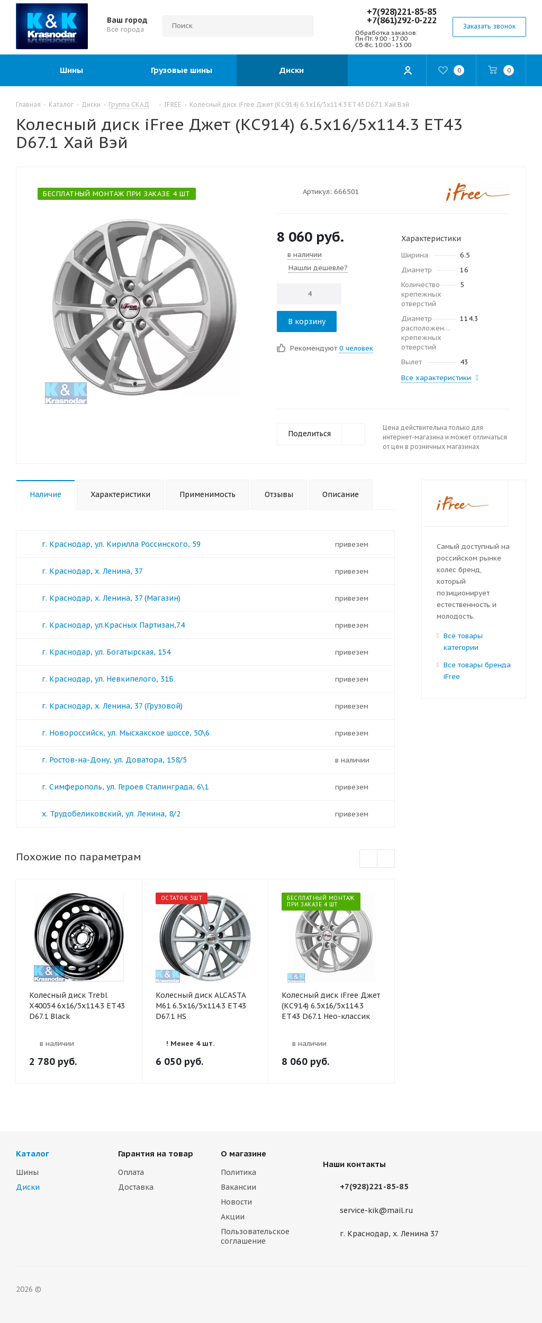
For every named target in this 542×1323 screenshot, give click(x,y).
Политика (238, 1172)
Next (386, 859)
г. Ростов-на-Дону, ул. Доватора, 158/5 (114, 760)
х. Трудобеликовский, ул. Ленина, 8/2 (111, 814)
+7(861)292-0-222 (402, 20)
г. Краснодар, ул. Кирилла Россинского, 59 (121, 544)
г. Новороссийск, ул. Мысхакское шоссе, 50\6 (126, 733)
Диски (28, 1187)
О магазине (243, 1154)
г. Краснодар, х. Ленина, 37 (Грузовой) (112, 706)
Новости (236, 1202)
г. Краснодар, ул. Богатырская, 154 (106, 652)
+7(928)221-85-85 (402, 11)
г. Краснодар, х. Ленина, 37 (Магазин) (111, 598)
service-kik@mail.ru (376, 1210)
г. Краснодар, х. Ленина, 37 (92, 571)
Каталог (32, 1154)
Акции (233, 1216)
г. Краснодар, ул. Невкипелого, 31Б (108, 679)
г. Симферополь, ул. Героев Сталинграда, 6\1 (125, 787)
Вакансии (238, 1187)
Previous (368, 859)
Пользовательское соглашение (255, 1236)
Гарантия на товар (155, 1154)
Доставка (135, 1187)
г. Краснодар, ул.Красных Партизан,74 (113, 625)
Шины (27, 1172)
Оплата (131, 1172)
